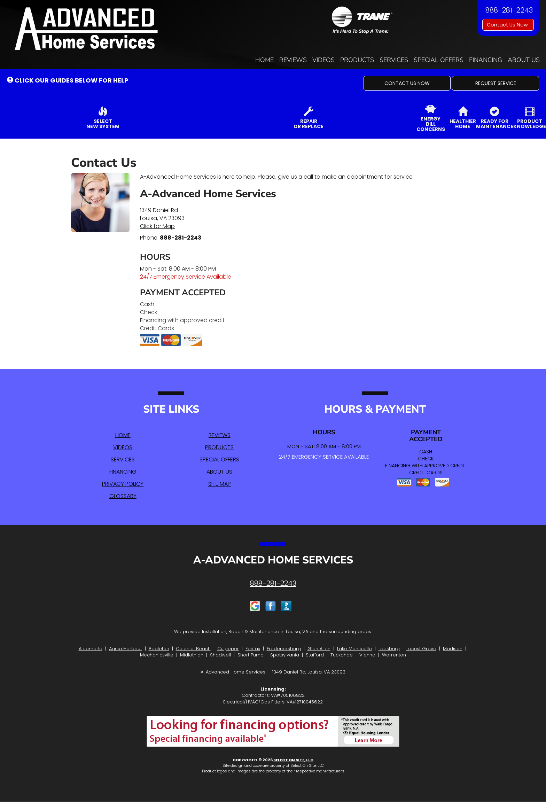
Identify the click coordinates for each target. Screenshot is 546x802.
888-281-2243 (180, 238)
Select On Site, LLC (293, 760)
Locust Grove (421, 648)
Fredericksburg (284, 648)
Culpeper (228, 648)
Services (394, 60)
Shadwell (220, 655)
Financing (485, 60)
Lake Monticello (354, 648)
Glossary (122, 496)
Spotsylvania (284, 655)
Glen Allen (318, 648)
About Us (524, 60)
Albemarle (90, 648)
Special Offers (438, 60)
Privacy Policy (122, 484)
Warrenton (394, 655)
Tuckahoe (341, 655)
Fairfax (252, 648)
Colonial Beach (193, 648)
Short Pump (250, 655)
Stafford (315, 655)
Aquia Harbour (125, 648)
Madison (452, 648)
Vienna (367, 655)
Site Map (219, 484)
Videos (323, 60)
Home (264, 60)
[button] (407, 83)
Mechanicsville (156, 655)
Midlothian (191, 655)
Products (357, 60)
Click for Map (157, 226)
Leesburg (389, 648)
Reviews (293, 60)
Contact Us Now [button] (508, 24)
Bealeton (159, 648)
